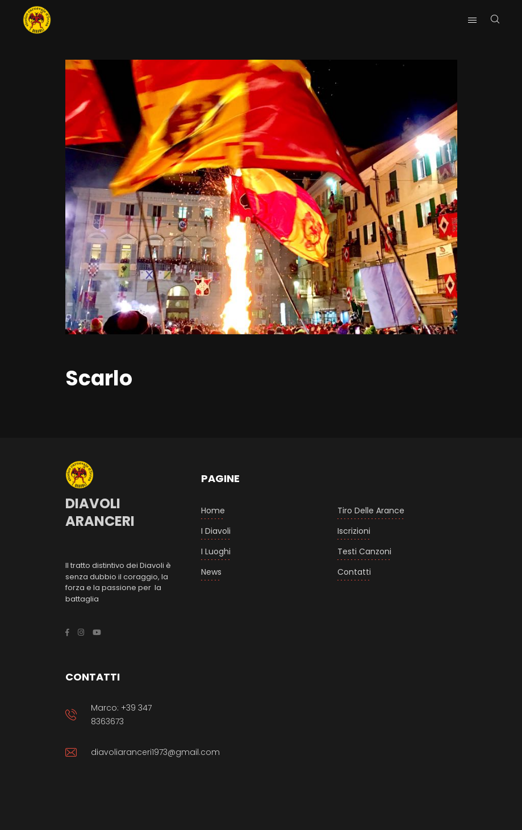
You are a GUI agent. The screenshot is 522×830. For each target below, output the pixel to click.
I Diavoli (216, 531)
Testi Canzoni (364, 551)
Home (213, 510)
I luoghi (216, 551)
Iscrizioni (353, 531)
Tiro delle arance (370, 510)
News (211, 572)
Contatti (354, 572)
